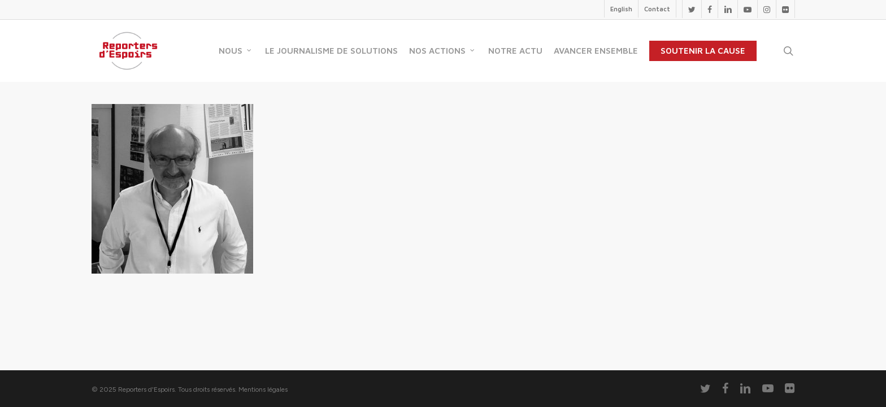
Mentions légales (263, 389)
